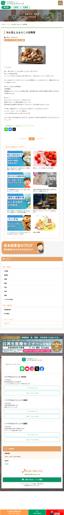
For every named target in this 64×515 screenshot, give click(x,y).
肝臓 (5, 279)
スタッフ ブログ (9, 319)
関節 (5, 283)
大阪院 (15, 7)
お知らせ (6, 323)
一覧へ (32, 138)
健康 (5, 295)
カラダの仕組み (8, 299)
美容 (5, 291)
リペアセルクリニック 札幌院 (15, 424)
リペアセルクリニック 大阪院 (15, 400)
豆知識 (6, 271)
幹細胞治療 (7, 309)
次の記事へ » (41, 138)
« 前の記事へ (22, 138)
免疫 (5, 287)
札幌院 (25, 7)
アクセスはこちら (32, 388)
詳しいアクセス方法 (32, 393)
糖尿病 (6, 275)
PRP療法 (6, 313)
